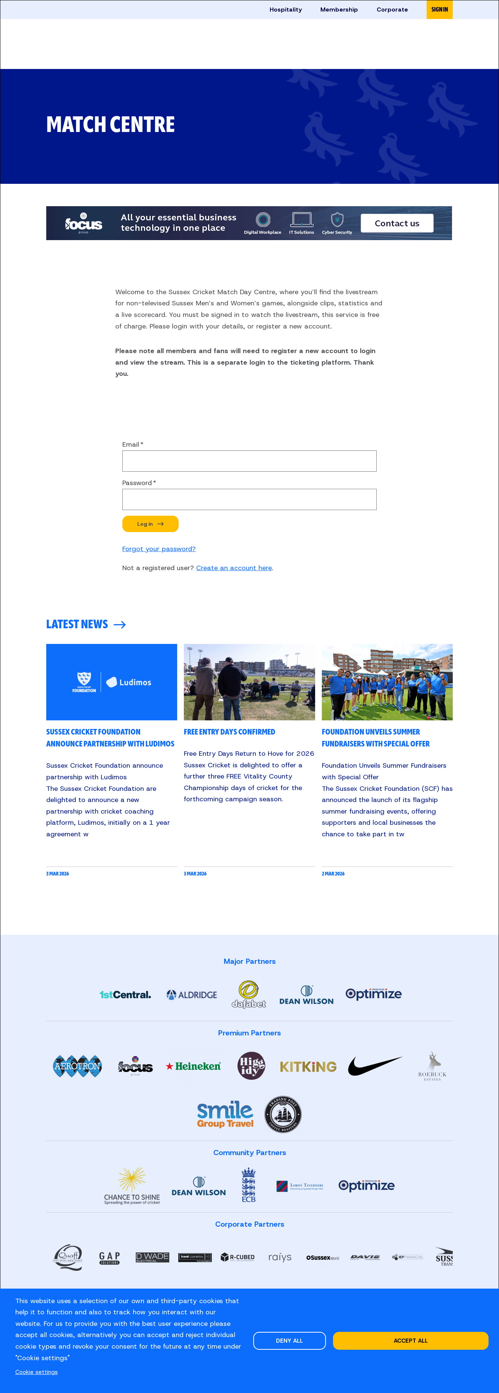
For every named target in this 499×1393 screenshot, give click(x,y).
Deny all (289, 1341)
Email (130, 444)
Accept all (411, 1341)
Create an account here (234, 567)
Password (137, 482)
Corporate (392, 9)
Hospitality (286, 9)
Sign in (439, 9)
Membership (339, 9)
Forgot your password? (159, 548)
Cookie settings (36, 1372)
